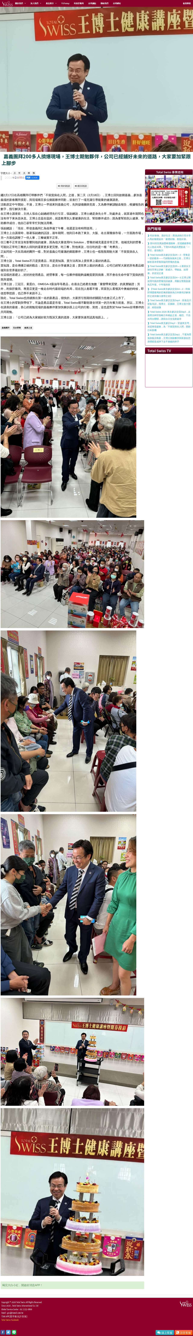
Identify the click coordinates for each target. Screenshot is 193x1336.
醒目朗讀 (82, 186)
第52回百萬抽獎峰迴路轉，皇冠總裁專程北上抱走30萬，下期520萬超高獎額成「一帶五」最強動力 (169, 247)
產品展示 (50, 3)
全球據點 (92, 3)
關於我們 (19, 3)
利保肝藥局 (79, 3)
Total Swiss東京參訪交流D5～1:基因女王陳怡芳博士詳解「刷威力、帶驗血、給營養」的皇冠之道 (169, 270)
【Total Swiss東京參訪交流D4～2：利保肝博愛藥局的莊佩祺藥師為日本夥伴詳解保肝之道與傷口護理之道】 (168, 292)
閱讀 (32, 177)
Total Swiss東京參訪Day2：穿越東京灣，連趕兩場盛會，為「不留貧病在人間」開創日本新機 (169, 326)
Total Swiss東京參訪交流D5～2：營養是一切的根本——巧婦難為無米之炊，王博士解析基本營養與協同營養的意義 (168, 258)
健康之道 (28, 328)
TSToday (65, 3)
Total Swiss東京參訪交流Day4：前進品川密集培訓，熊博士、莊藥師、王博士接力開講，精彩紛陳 (169, 304)
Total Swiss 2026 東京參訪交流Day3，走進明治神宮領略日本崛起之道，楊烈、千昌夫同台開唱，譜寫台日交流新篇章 (168, 315)
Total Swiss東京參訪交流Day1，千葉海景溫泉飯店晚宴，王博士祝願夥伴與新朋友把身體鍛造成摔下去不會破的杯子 (169, 338)
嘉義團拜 (5, 328)
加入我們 (34, 3)
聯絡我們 (104, 3)
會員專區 (187, 3)
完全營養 (17, 328)
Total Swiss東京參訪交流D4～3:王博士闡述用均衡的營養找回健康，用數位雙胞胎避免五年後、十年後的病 (169, 281)
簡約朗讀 (65, 186)
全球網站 (117, 3)
